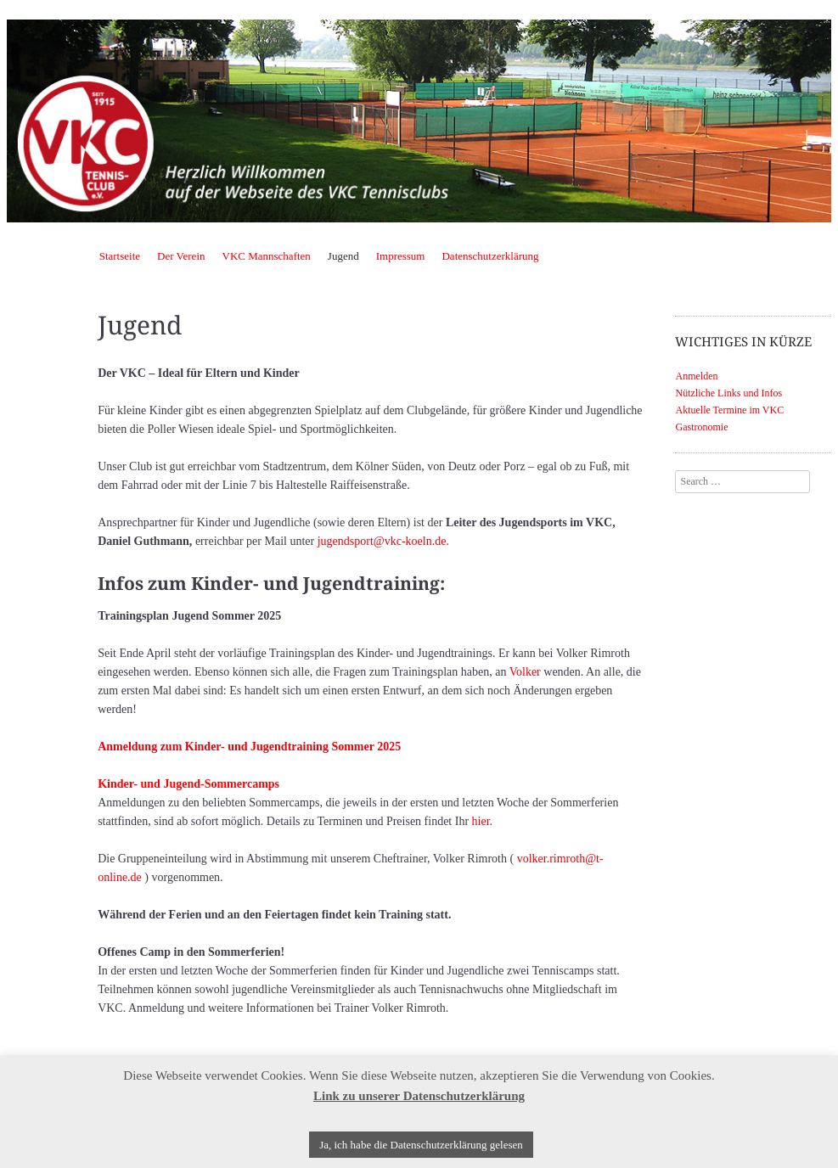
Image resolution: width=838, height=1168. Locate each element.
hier (481, 821)
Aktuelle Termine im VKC (729, 410)
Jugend (343, 256)
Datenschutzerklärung (489, 256)
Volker (525, 671)
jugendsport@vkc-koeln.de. (383, 541)
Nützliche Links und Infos (728, 393)
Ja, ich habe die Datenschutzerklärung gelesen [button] (421, 1144)
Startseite (119, 256)
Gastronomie (701, 427)
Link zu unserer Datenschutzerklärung (419, 1096)
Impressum (400, 256)
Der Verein (181, 256)
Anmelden (696, 376)
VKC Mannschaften (266, 256)
